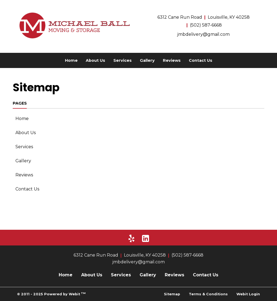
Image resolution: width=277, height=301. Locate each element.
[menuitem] (71, 60)
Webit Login (248, 294)
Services (122, 60)
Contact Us (200, 60)
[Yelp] (131, 238)
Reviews (172, 60)
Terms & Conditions (208, 294)
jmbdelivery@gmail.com (203, 34)
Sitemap (172, 294)
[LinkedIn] (145, 238)
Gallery (147, 60)
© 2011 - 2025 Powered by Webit (51, 294)
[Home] (73, 25)
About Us (95, 60)
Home (71, 60)
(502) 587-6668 (206, 25)
